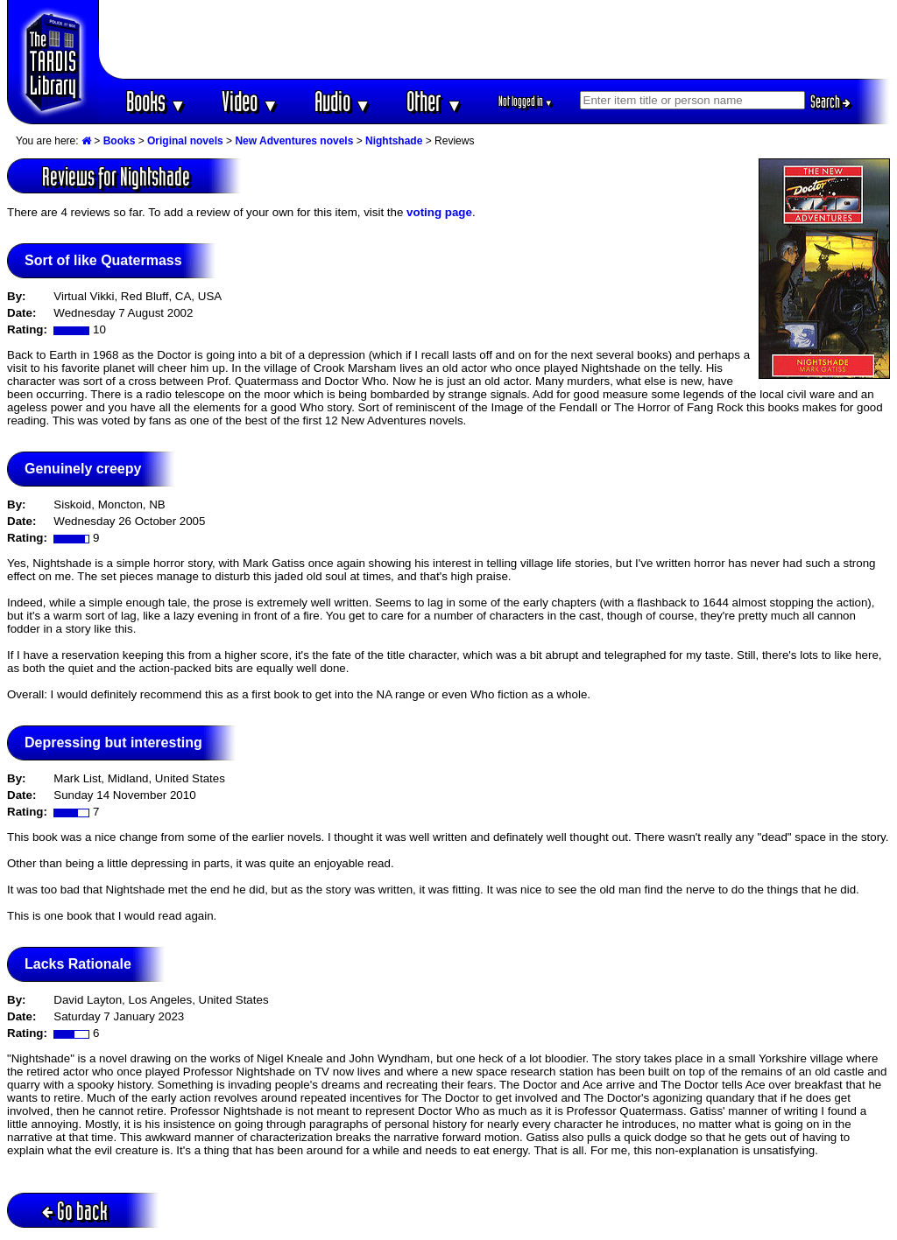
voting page (439, 212)
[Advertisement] (495, 39)
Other (434, 101)
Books (156, 101)
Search (830, 101)
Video (250, 101)
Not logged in (526, 101)
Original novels (185, 141)
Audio (342, 101)
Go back (75, 1210)
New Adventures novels (294, 141)
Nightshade (393, 141)
